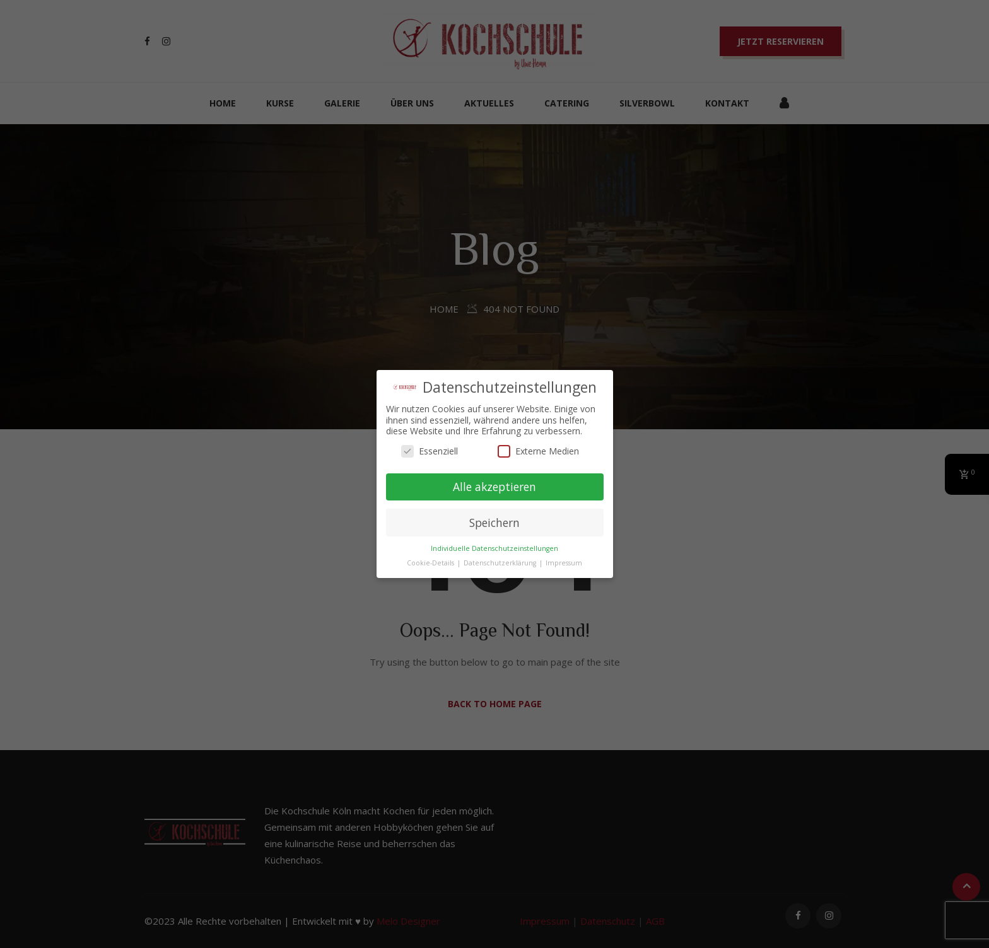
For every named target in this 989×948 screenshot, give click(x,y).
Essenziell (429, 451)
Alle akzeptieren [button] (494, 486)
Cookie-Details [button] (431, 562)
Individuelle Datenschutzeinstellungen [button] (494, 548)
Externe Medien (538, 451)
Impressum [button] (564, 562)
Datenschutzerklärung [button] (501, 562)
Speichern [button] (494, 522)
